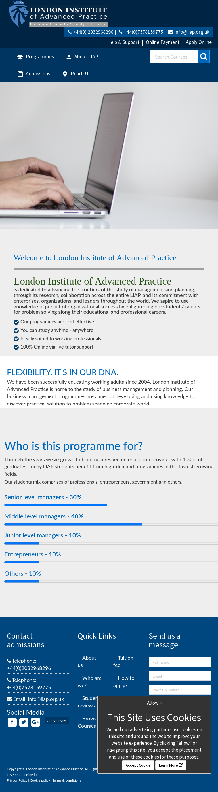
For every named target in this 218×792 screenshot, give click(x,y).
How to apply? (124, 681)
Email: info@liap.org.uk (35, 699)
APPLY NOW (57, 720)
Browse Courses (88, 722)
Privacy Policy (17, 780)
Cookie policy (40, 780)
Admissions (33, 74)
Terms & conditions (67, 780)
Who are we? (90, 681)
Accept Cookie (138, 765)
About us (87, 661)
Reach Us (76, 74)
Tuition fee (123, 661)
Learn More (171, 765)
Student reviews (89, 701)
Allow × (154, 703)
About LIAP (81, 57)
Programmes (35, 57)
